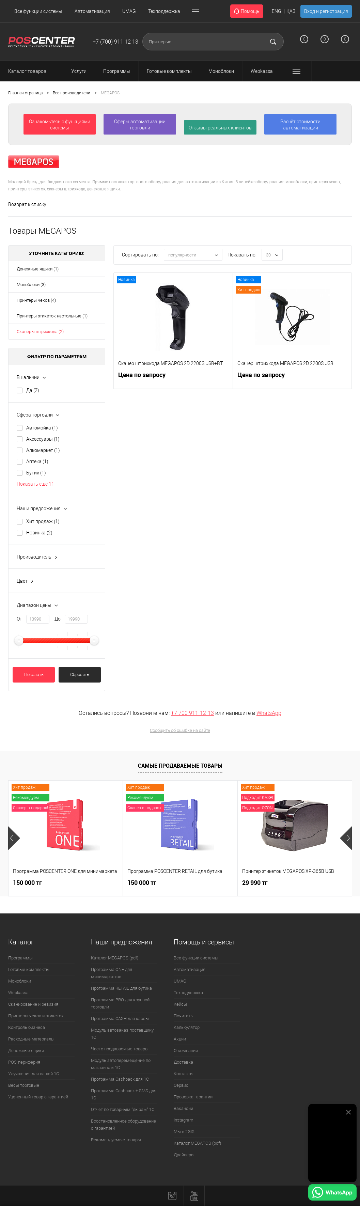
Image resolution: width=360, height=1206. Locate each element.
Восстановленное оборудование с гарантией (123, 1124)
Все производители (71, 93)
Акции (180, 1038)
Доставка (183, 1062)
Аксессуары (43, 439)
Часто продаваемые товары (119, 1048)
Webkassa (18, 992)
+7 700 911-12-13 (192, 713)
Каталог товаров (33, 71)
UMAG (129, 11)
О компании (186, 1050)
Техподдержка (164, 11)
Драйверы (184, 1154)
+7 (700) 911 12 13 (115, 41)
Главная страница (25, 93)
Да (32, 390)
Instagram (183, 1120)
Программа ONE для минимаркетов (111, 973)
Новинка (39, 532)
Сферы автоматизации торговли (140, 124)
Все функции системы (38, 11)
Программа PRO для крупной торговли (120, 1003)
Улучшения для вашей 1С (33, 1073)
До (57, 619)
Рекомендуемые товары (116, 1139)
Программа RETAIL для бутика (121, 988)
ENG (276, 11)
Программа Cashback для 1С (120, 1079)
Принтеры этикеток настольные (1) (52, 315)
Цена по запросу (142, 378)
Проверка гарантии (193, 1096)
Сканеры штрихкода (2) (40, 331)
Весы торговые (23, 1085)
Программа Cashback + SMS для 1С (123, 1094)
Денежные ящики (26, 1050)
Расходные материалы (31, 1038)
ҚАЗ (290, 11)
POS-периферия (24, 1062)
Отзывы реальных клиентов (220, 127)
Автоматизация (92, 11)
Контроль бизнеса (26, 1027)
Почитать (183, 1015)
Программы (20, 957)
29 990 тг (255, 882)
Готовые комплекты (28, 969)
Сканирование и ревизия (33, 1004)
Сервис (181, 1085)
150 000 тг (27, 882)
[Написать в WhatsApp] (332, 1193)
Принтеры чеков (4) (36, 300)
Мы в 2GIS (184, 1131)
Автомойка (42, 427)
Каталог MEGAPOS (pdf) (114, 957)
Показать (34, 674)
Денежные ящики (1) (38, 268)
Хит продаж (43, 521)
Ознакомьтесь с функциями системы (59, 124)
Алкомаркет (43, 450)
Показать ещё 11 (35, 484)
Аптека (37, 461)
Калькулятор (187, 1027)
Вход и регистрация (326, 11)
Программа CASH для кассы (120, 1018)
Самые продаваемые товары (180, 765)
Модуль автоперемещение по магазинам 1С (121, 1064)
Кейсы (180, 1004)
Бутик (36, 472)
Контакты (183, 1073)
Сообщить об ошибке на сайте (180, 730)
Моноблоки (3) (31, 284)
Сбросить (79, 674)
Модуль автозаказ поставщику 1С (122, 1034)
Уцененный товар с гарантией (38, 1096)
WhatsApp (268, 713)
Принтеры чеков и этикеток (36, 1015)
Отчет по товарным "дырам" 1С (122, 1109)
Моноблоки (19, 981)
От (19, 619)
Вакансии (183, 1108)
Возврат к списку (27, 204)
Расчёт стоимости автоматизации (300, 124)
